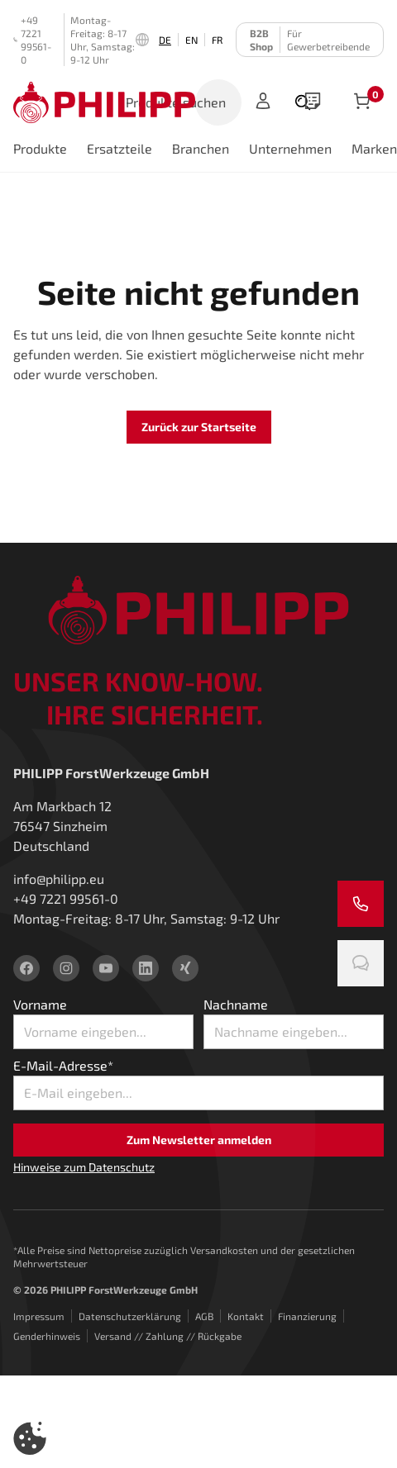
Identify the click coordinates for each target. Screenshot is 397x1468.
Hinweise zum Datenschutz (84, 1167)
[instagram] (66, 968)
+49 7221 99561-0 (32, 39)
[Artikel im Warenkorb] (362, 102)
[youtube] (106, 968)
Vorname (40, 1004)
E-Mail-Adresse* (63, 1065)
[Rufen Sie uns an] (360, 904)
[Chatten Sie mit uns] (360, 963)
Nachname (235, 1004)
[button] (29, 1438)
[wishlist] (312, 102)
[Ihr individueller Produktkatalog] (312, 102)
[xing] (185, 968)
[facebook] (26, 968)
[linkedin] (145, 968)
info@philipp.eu (58, 878)
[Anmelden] (263, 102)
